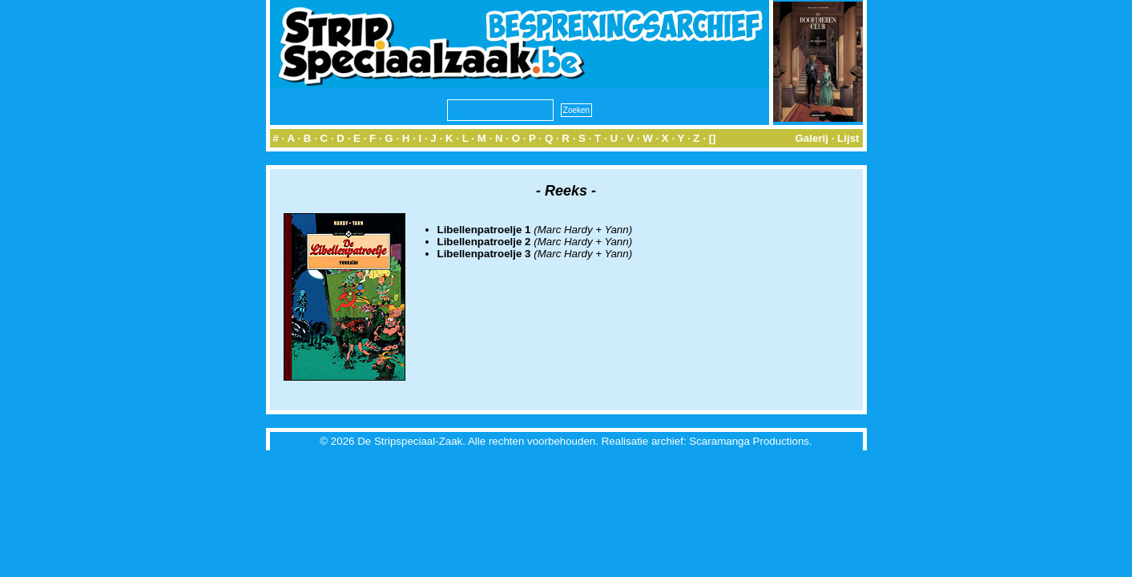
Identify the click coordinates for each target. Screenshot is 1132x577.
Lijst (848, 138)
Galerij (811, 138)
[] (712, 138)
